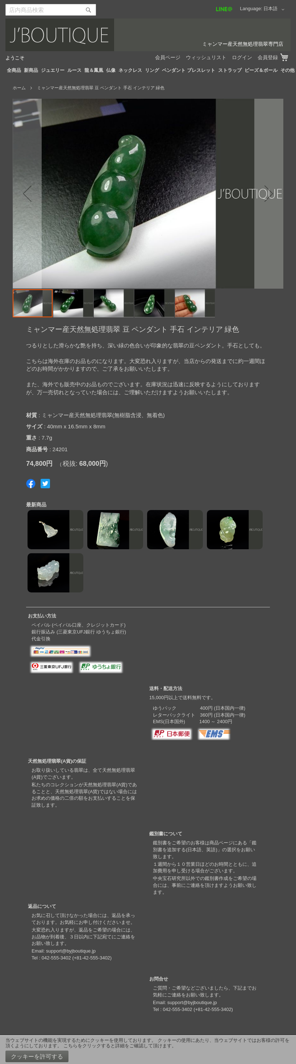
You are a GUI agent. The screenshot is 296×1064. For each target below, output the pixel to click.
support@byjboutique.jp (71, 951)
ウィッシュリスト (206, 57)
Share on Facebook (31, 483)
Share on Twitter (45, 483)
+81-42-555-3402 (92, 958)
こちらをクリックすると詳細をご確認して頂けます (117, 1045)
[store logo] (148, 35)
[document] (148, 1049)
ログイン (242, 57)
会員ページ (167, 57)
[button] (275, 9)
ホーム (19, 87)
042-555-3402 (56, 958)
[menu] (148, 70)
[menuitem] (13, 70)
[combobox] (50, 10)
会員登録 (268, 57)
